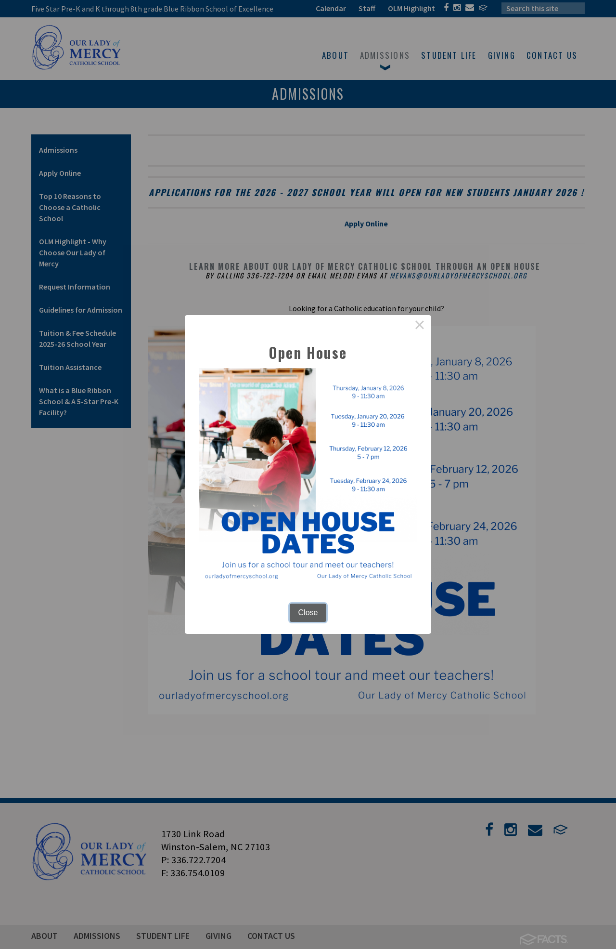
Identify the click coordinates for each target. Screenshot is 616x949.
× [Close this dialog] (419, 326)
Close (308, 612)
